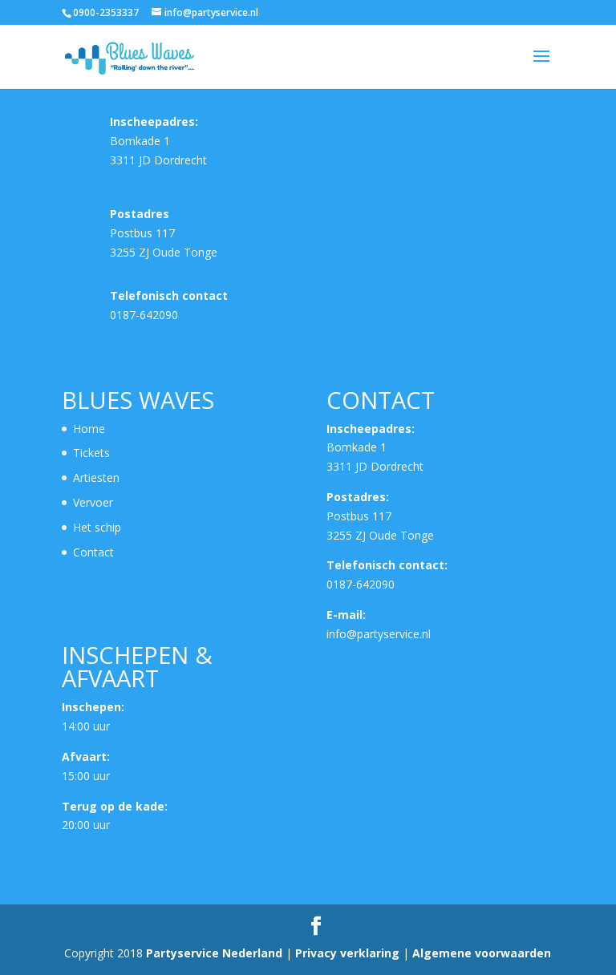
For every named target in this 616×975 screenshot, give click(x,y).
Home (89, 428)
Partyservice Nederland (216, 953)
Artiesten (96, 477)
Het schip (97, 527)
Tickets (91, 452)
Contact (93, 552)
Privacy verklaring (349, 953)
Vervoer (93, 502)
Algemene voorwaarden (481, 953)
